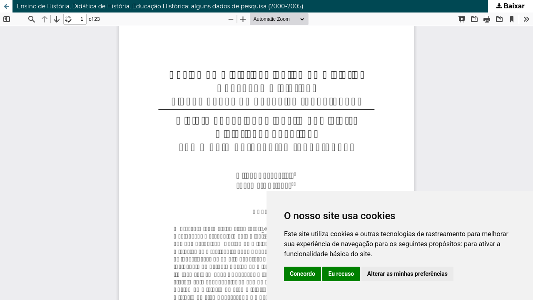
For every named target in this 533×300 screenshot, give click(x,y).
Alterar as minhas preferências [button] (407, 273)
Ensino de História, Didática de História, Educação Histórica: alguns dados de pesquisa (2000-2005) (160, 6)
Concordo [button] (302, 273)
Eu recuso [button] (341, 273)
